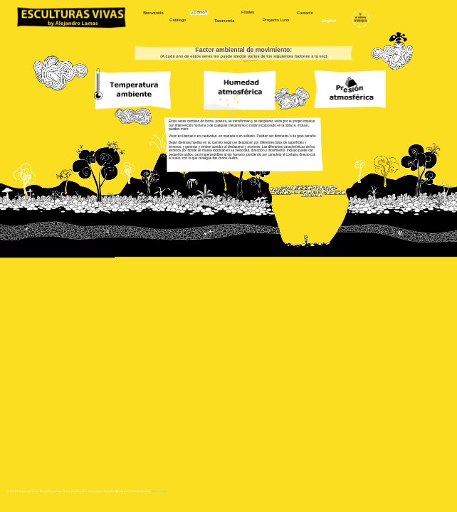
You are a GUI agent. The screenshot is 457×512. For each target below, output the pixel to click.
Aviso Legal (159, 491)
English (328, 20)
